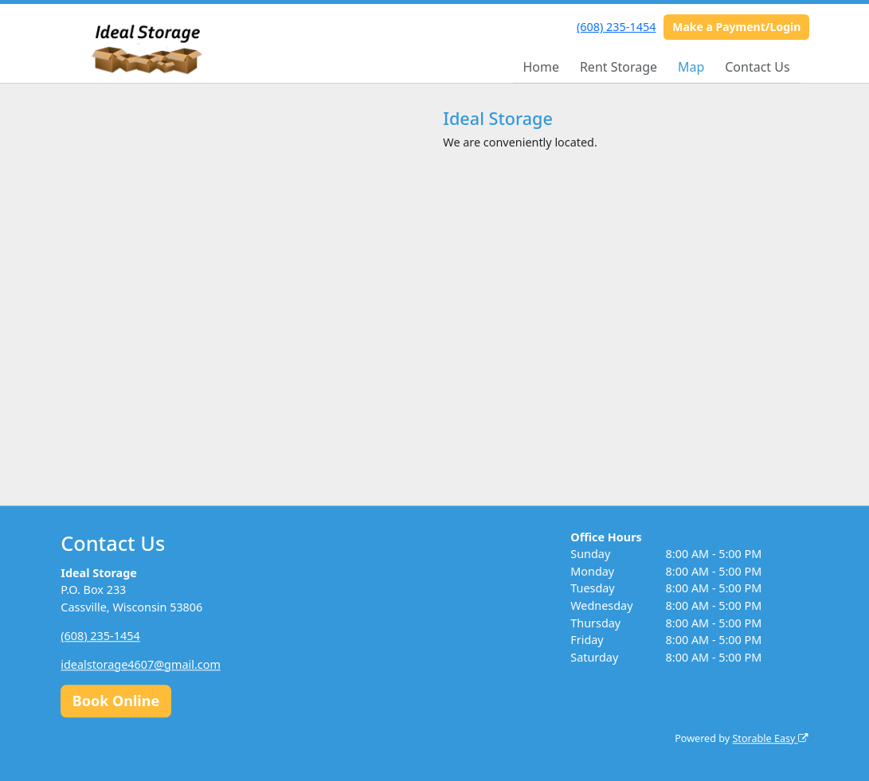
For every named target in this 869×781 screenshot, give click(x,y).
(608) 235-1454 (616, 26)
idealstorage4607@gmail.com (141, 664)
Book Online (115, 700)
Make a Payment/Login (736, 26)
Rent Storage (618, 67)
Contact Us (757, 67)
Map (691, 67)
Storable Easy (770, 738)
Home (541, 67)
